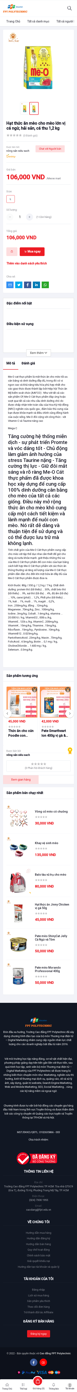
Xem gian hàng (21, 779)
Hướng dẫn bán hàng (38, 1244)
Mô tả (10, 363)
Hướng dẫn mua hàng (38, 1232)
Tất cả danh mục (38, 21)
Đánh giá (28, 363)
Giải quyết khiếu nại (38, 1261)
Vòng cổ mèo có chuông (51, 811)
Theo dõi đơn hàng (39, 1306)
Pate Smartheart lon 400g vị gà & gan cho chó (53, 733)
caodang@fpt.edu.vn (38, 1209)
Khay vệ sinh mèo (46, 843)
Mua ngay (32, 251)
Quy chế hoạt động (39, 1249)
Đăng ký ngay (39, 1333)
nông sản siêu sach (17, 150)
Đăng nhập (38, 1289)
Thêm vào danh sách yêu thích (27, 263)
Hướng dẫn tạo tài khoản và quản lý (38, 1266)
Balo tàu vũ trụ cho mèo (50, 874)
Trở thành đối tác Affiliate (38, 1312)
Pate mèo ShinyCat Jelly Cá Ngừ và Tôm (51, 937)
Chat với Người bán (50, 148)
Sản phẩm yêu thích (38, 1301)
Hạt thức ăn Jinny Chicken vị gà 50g (52, 906)
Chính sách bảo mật (38, 1255)
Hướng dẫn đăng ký (38, 1238)
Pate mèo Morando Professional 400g (48, 969)
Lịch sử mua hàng (38, 1295)
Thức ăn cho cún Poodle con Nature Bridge (20, 733)
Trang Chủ (13, 21)
